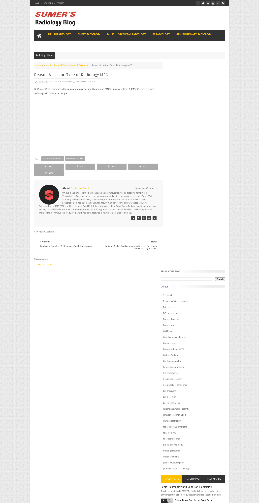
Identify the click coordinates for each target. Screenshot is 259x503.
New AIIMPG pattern (79, 65)
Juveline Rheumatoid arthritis (183, 201)
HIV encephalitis (177, 165)
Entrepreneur (176, 99)
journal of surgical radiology (183, 261)
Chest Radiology (89, 34)
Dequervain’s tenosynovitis (182, 93)
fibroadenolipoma (178, 231)
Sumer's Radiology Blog (66, 498)
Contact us (216, 488)
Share (71, 166)
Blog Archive (215, 271)
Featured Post (196, 271)
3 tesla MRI (175, 87)
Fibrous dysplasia (178, 111)
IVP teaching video (178, 195)
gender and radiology (180, 237)
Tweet (46, 166)
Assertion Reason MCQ (55, 65)
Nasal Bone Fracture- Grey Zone (201, 292)
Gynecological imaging (180, 159)
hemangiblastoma (178, 243)
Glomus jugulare (177, 135)
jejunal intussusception (180, 255)
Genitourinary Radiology (193, 34)
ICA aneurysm (176, 183)
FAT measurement (178, 105)
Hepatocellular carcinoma (182, 177)
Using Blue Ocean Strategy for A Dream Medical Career (194, 457)
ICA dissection (176, 189)
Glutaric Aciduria (177, 147)
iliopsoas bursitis (178, 249)
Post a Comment (46, 258)
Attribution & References (83, 488)
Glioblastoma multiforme (181, 129)
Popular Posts (177, 271)
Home (36, 3)
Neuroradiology (59, 34)
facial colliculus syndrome (182, 219)
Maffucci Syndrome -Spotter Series (203, 321)
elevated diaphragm (179, 213)
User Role (42, 488)
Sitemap (60, 3)
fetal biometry (176, 225)
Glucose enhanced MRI (180, 141)
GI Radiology (161, 34)
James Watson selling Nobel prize (187, 307)
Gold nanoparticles (179, 153)
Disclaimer (59, 488)
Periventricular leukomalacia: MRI (202, 369)
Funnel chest (175, 117)
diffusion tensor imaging (181, 207)
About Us (48, 3)
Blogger (221, 498)
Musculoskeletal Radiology (126, 34)
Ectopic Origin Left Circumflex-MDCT (203, 353)
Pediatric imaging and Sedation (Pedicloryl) (193, 279)
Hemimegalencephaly (179, 171)
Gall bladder (175, 123)
